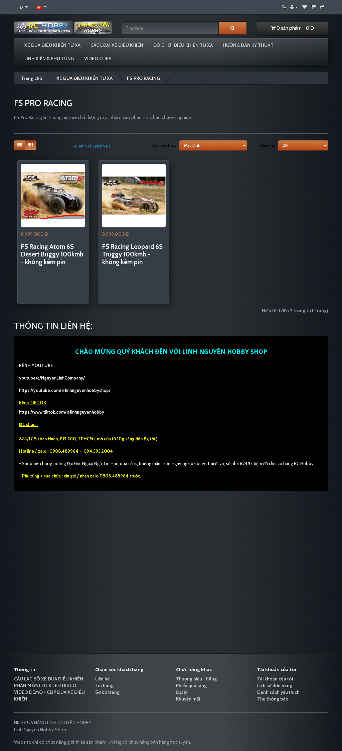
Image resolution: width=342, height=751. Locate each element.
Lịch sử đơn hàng (274, 685)
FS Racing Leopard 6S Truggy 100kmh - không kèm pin (132, 254)
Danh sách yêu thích (278, 692)
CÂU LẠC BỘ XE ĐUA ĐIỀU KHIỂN (48, 679)
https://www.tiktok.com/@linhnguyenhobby (61, 412)
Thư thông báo (273, 699)
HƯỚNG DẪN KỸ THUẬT (248, 45)
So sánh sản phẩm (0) (92, 145)
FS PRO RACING (143, 78)
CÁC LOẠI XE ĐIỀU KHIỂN (117, 45)
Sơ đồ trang (107, 692)
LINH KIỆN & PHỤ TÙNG (49, 59)
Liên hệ (102, 679)
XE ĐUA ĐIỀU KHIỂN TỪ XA (52, 45)
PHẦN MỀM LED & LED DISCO (45, 685)
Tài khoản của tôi (275, 679)
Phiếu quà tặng (191, 685)
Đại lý (181, 692)
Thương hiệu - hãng (196, 679)
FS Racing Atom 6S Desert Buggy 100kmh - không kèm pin (52, 254)
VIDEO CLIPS (98, 59)
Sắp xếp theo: (164, 145)
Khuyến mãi (188, 699)
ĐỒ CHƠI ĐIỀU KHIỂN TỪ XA (183, 45)
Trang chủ (31, 78)
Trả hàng (104, 685)
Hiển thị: (267, 145)
